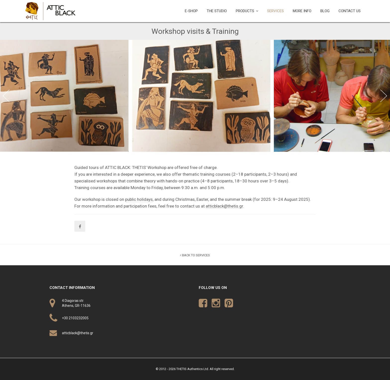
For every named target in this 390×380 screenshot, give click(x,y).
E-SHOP (191, 11)
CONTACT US (350, 11)
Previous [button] (6, 95)
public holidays (139, 199)
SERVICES (275, 11)
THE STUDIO (217, 11)
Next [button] (384, 95)
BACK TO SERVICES (195, 255)
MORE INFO (302, 11)
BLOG (325, 11)
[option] (137, 96)
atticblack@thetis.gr (224, 206)
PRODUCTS (245, 11)
